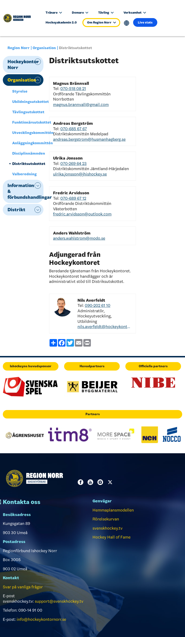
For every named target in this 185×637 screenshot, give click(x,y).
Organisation (44, 48)
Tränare (54, 13)
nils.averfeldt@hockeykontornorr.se (104, 326)
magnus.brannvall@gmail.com (81, 104)
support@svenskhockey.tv (59, 601)
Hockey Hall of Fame (111, 537)
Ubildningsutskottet (27, 101)
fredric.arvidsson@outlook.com (82, 214)
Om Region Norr (101, 22)
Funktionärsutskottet (27, 122)
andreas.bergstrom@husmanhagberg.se (89, 139)
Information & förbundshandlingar (25, 191)
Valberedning (24, 174)
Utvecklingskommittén (27, 132)
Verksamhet (134, 13)
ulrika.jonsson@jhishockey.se (80, 174)
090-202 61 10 (97, 305)
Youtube (91, 482)
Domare (80, 13)
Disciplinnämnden (27, 153)
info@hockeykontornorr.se (41, 619)
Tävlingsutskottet (27, 112)
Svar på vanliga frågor (23, 587)
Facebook (81, 482)
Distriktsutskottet (27, 163)
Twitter (111, 482)
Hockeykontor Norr (23, 64)
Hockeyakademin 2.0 (61, 22)
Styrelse (19, 91)
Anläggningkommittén (27, 143)
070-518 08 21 (73, 88)
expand (38, 62)
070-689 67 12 (73, 198)
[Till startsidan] (19, 18)
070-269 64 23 (73, 163)
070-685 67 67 (73, 128)
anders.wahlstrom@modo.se (79, 238)
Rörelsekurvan (105, 519)
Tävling (106, 13)
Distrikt (16, 209)
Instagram (101, 482)
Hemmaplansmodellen (113, 510)
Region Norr (19, 48)
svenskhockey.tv (107, 528)
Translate (126, 23)
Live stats (145, 22)
